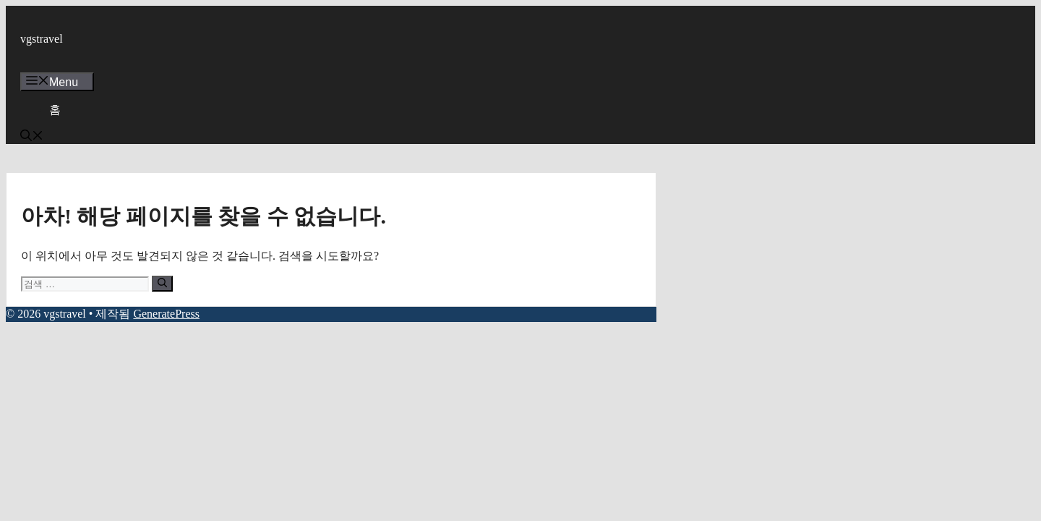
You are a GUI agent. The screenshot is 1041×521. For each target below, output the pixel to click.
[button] (31, 137)
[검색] (162, 284)
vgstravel (41, 39)
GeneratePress (166, 314)
